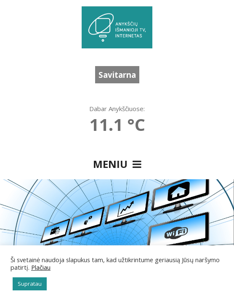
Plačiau (41, 267)
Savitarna (117, 74)
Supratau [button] (30, 283)
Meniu (117, 164)
